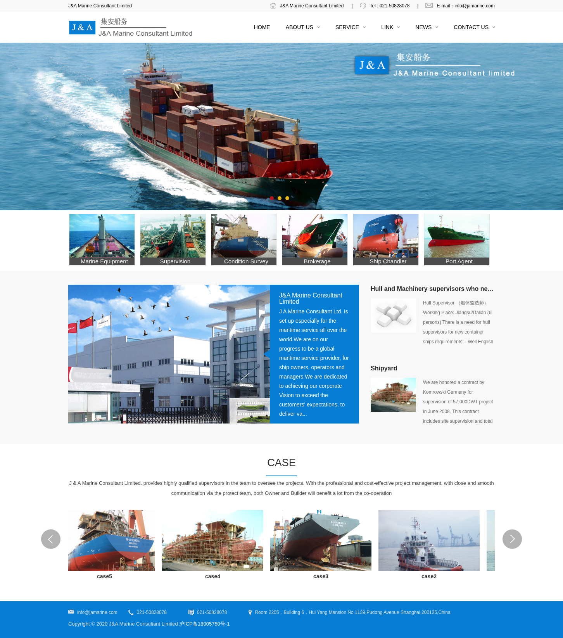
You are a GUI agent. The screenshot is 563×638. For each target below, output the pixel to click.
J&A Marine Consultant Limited (312, 6)
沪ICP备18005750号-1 (204, 624)
